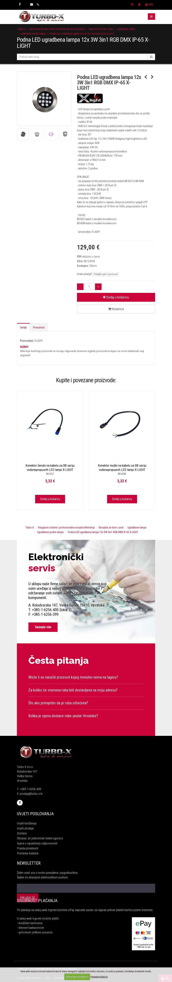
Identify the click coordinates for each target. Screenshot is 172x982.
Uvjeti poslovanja (35, 813)
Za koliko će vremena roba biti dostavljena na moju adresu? (72, 690)
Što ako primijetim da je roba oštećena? (58, 703)
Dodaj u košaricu (116, 297)
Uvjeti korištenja (26, 823)
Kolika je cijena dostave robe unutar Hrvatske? (63, 716)
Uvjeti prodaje (25, 828)
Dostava (22, 833)
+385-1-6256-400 (30, 789)
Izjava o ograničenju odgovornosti (37, 843)
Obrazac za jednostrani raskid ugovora (40, 838)
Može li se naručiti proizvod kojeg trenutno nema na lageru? (73, 677)
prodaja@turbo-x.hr (31, 794)
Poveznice (39, 327)
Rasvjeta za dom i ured (101, 29)
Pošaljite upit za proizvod (105, 274)
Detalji (23, 327)
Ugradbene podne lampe (33, 33)
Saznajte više (43, 627)
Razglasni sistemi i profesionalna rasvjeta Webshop (57, 29)
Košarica (116, 309)
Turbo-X (21, 29)
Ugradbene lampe (126, 29)
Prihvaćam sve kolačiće (77, 976)
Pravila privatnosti (27, 848)
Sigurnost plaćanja (37, 900)
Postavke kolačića (27, 853)
